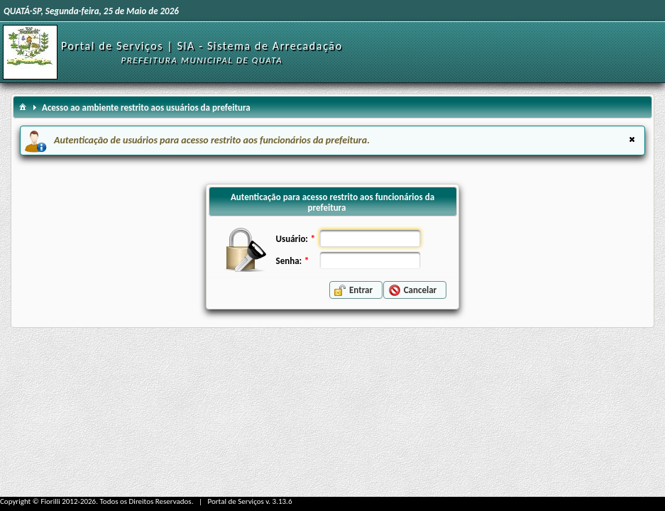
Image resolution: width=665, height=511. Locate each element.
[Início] (30, 46)
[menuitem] (22, 106)
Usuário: (292, 238)
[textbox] (370, 238)
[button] (356, 290)
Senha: (289, 261)
